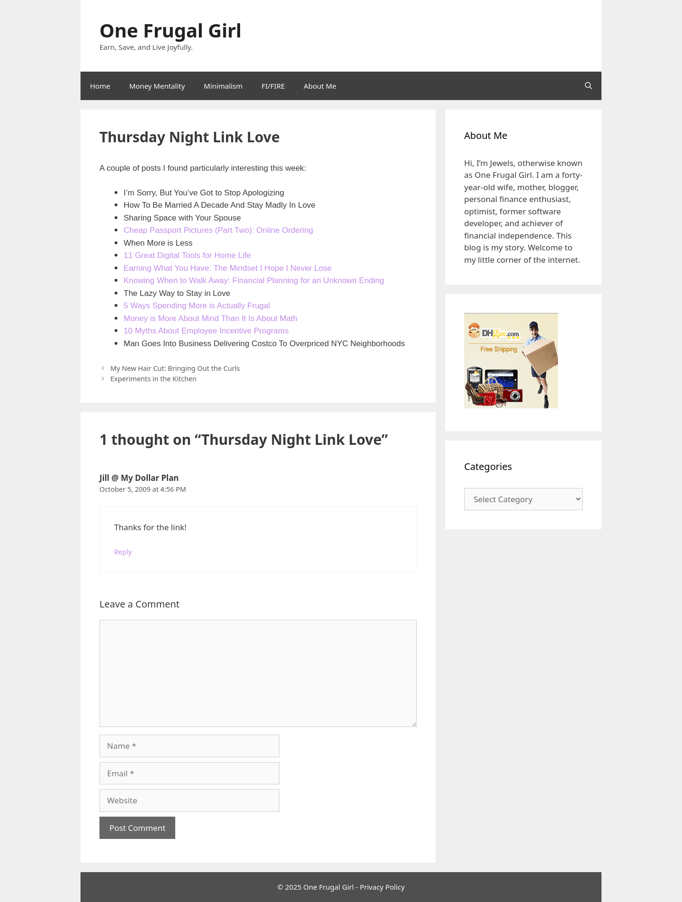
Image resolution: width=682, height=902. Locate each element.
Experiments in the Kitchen (153, 378)
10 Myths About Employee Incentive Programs (206, 330)
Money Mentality (157, 86)
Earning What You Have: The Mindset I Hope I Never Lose (228, 268)
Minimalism (223, 86)
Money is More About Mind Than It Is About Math (210, 318)
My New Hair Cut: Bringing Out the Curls (175, 368)
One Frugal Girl (170, 30)
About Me (320, 86)
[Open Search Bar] (588, 86)
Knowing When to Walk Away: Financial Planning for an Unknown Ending (254, 280)
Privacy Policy (382, 887)
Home (100, 86)
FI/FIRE (273, 86)
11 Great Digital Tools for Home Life (187, 255)
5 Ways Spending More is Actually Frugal (197, 305)
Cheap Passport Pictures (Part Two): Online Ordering (218, 230)
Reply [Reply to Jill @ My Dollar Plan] (123, 551)
